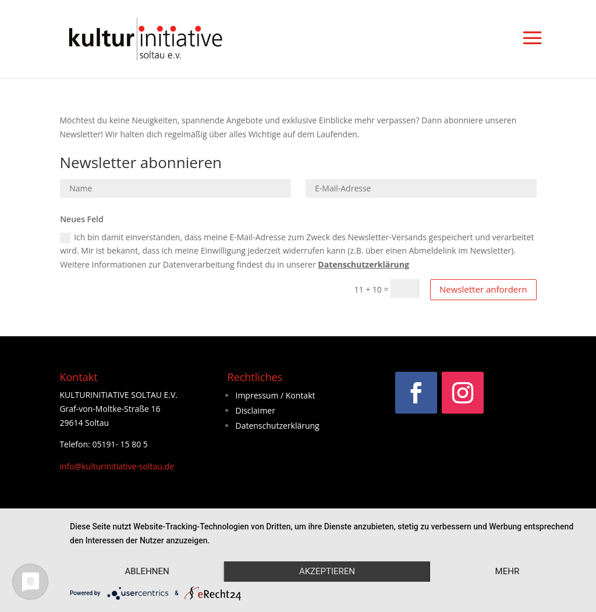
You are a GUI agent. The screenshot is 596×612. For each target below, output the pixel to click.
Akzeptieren (327, 571)
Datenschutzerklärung (363, 264)
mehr (507, 571)
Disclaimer (255, 410)
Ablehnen (147, 571)
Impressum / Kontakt (275, 395)
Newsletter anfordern (483, 289)
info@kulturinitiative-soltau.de (116, 466)
